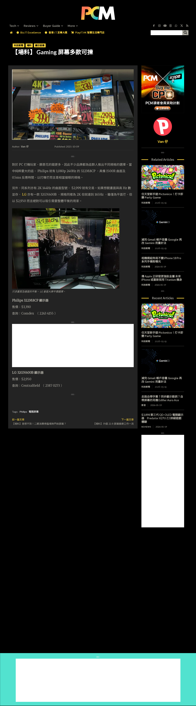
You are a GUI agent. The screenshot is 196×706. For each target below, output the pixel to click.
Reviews (146, 426)
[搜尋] (185, 32)
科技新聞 (18, 45)
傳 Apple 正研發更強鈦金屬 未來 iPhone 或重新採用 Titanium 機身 (161, 278)
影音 (143, 405)
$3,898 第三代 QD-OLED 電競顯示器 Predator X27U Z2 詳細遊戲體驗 (162, 418)
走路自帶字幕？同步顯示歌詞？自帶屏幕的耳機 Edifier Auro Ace (162, 398)
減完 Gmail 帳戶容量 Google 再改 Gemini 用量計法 (161, 241)
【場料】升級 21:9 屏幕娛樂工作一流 (113, 423)
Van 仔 (25, 146)
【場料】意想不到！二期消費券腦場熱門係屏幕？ (39, 423)
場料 (29, 45)
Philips (23, 411)
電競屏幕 (34, 411)
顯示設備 (40, 45)
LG (24, 194)
